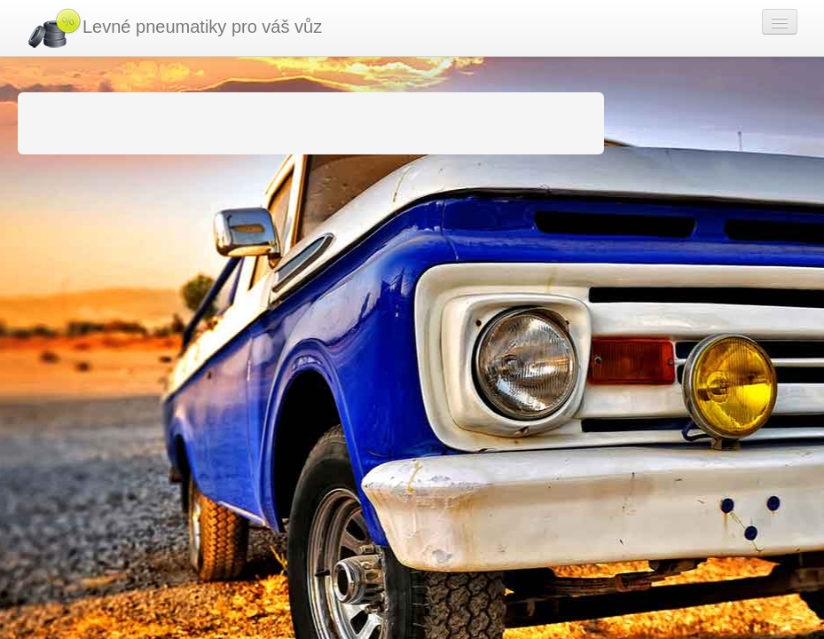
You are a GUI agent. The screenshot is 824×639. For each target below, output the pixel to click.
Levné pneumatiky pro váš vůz (174, 28)
